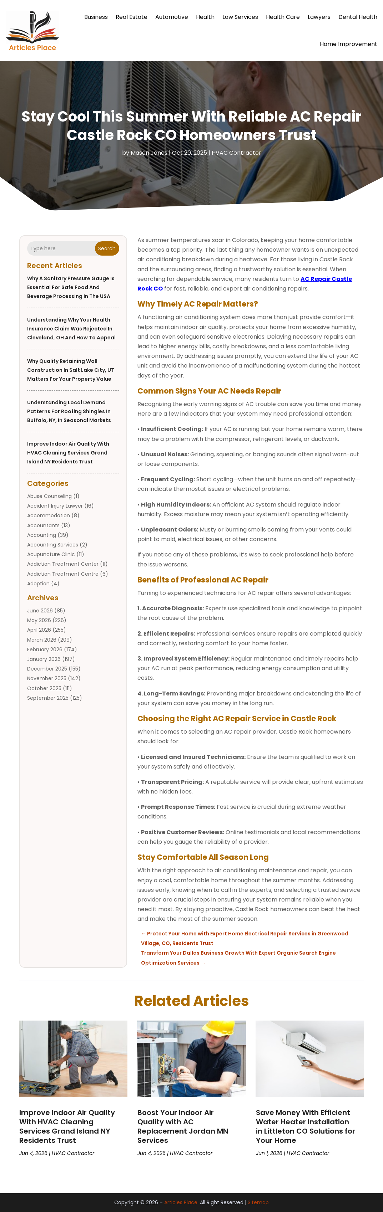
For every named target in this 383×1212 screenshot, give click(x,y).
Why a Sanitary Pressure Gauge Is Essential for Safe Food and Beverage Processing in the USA (71, 287)
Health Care (283, 17)
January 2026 (44, 659)
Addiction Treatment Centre (63, 573)
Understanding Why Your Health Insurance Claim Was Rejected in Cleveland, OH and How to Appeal (71, 328)
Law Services (240, 17)
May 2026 (39, 620)
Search (107, 248)
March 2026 (41, 639)
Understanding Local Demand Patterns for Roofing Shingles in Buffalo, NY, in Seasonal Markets (69, 411)
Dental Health (357, 17)
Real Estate (131, 17)
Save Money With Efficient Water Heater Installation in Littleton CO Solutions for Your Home (305, 1126)
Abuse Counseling (49, 496)
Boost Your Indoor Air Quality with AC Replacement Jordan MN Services (182, 1126)
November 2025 (46, 678)
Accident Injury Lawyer (55, 505)
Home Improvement (348, 44)
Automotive (171, 17)
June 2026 (40, 610)
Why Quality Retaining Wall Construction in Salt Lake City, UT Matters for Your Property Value (70, 370)
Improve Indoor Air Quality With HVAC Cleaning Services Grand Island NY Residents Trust (68, 452)
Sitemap (258, 1202)
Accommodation (48, 515)
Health (205, 17)
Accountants (43, 525)
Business (96, 17)
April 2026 (39, 629)
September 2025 (48, 698)
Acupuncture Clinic (51, 554)
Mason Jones (149, 153)
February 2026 (44, 649)
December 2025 (47, 668)
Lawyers (319, 17)
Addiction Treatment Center (63, 564)
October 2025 (44, 688)
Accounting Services (52, 544)
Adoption (38, 583)
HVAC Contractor (236, 153)
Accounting (41, 535)
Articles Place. (181, 1202)
